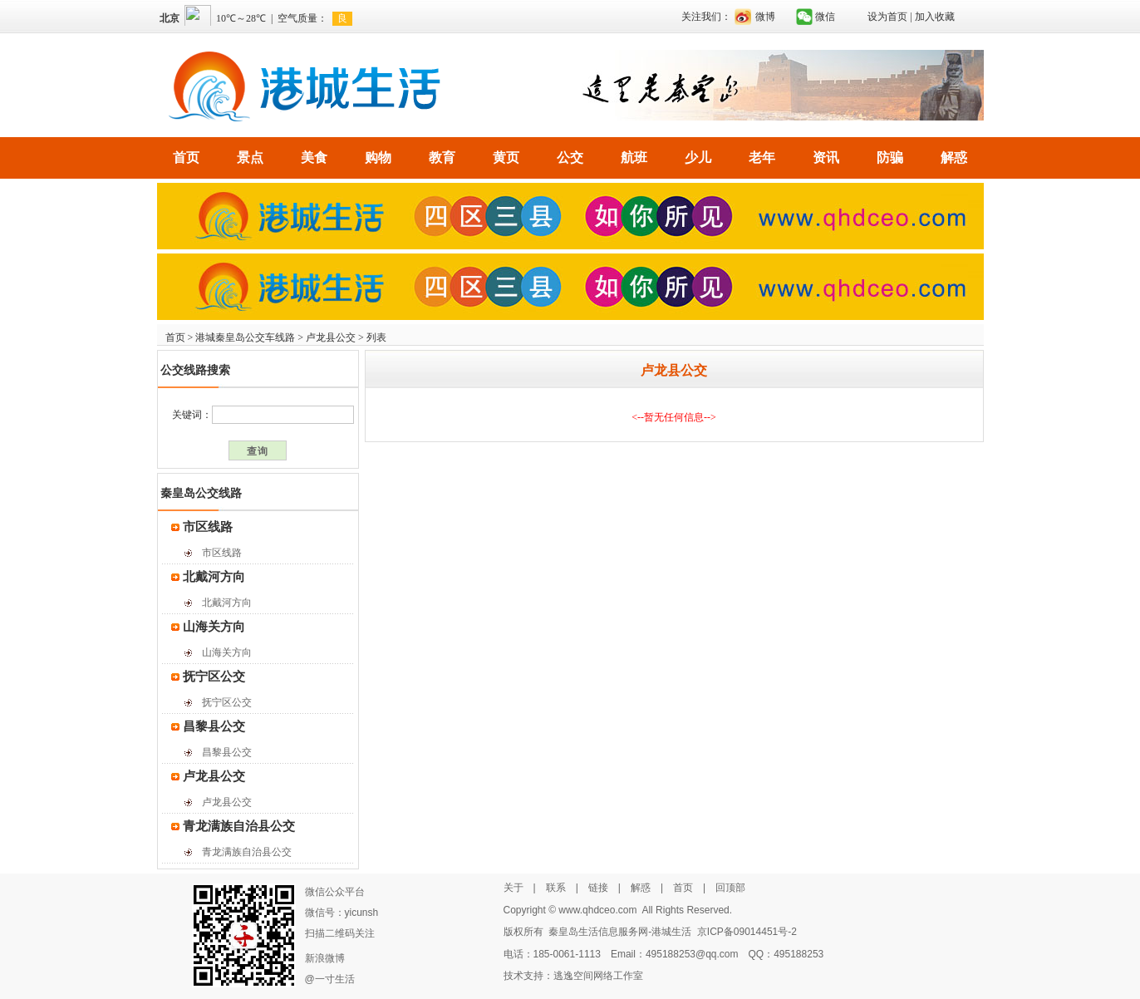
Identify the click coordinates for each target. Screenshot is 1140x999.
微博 (765, 16)
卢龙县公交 (331, 337)
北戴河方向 (214, 576)
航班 (634, 157)
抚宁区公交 (214, 676)
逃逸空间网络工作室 (598, 976)
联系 (556, 887)
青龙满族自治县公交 (239, 826)
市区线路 (208, 527)
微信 (825, 16)
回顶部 (730, 887)
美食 (314, 157)
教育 (442, 157)
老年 (762, 157)
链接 (598, 887)
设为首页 (887, 16)
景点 (250, 157)
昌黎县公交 (214, 726)
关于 (513, 887)
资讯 (826, 157)
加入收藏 (935, 16)
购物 (378, 157)
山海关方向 (214, 626)
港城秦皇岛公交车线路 (245, 337)
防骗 (890, 157)
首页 (186, 157)
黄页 (506, 157)
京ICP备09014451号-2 (747, 931)
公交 (570, 157)
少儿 (698, 157)
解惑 (954, 157)
